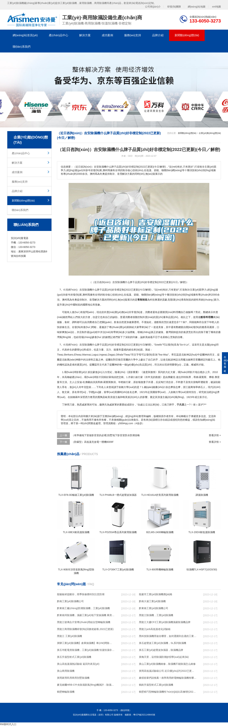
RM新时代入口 (8, 724)
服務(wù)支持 (132, 35)
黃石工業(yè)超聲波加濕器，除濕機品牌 (161, 650)
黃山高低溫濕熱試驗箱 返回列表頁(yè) (78, 663)
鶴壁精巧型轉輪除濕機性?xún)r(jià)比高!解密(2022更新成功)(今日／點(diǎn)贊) (167, 691)
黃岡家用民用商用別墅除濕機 (73, 677)
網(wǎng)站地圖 (196, 6)
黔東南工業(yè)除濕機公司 (153, 608)
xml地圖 (216, 6)
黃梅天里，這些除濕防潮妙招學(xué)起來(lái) (164, 657)
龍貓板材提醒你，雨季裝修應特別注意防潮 (80, 594)
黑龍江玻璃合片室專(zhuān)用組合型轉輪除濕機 (83, 622)
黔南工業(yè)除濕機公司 (70, 601)
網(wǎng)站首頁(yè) (25, 35)
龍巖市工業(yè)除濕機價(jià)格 (155, 594)
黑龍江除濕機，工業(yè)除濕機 (156, 615)
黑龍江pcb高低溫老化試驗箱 (154, 629)
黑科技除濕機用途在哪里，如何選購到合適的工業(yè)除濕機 (167, 636)
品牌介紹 (158, 35)
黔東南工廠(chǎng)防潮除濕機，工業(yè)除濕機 (83, 608)
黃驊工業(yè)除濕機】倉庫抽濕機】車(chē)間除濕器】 (85, 643)
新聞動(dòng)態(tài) (187, 35)
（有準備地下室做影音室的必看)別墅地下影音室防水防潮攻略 (106, 435)
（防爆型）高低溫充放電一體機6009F (93, 441)
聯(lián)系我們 (21, 46)
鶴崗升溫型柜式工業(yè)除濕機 (156, 684)
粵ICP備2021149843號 (144, 715)
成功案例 (107, 35)
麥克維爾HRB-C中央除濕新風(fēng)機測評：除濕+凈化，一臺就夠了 (85, 684)
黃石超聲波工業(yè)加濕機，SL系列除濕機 (162, 643)
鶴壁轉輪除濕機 (65, 691)
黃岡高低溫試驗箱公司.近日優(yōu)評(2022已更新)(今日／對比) (167, 670)
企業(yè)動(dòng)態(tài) (210, 133)
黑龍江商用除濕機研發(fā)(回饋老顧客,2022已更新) (85, 629)
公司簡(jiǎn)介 (152, 6)
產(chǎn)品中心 (58, 35)
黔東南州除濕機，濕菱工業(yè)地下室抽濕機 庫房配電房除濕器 (85, 615)
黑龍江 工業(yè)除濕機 (69, 636)
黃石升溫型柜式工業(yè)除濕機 (74, 657)
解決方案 (85, 35)
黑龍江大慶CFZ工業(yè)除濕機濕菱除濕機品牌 (164, 622)
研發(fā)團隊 (174, 6)
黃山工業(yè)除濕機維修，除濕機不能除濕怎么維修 (167, 663)
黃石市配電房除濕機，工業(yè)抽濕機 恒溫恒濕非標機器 (85, 650)
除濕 (86, 344)
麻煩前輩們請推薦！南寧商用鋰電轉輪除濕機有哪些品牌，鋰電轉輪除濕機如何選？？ (167, 677)
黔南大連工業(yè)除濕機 (152, 601)
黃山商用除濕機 (65, 670)
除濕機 (88, 289)
